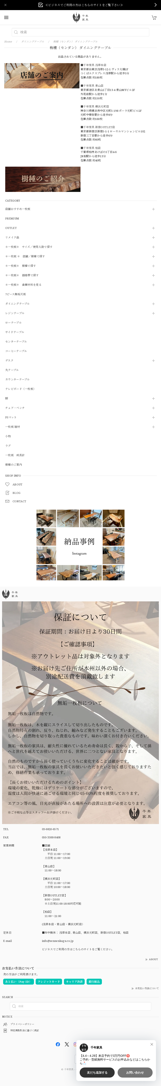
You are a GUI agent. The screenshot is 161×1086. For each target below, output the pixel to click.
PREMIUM (12, 218)
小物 (8, 436)
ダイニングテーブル (17, 304)
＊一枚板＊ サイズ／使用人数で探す (28, 247)
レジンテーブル (14, 313)
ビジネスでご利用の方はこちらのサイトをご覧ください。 (78, 949)
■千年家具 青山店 (92, 86)
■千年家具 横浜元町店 (94, 106)
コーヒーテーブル (16, 351)
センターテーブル (16, 341)
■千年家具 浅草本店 (93, 65)
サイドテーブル (14, 332)
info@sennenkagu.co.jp (58, 941)
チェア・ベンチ (15, 408)
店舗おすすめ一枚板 (17, 209)
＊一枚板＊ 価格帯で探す (22, 275)
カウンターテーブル (17, 379)
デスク (9, 360)
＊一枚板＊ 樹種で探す (20, 266)
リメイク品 (12, 237)
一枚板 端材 (12, 427)
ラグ (8, 446)
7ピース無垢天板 (15, 294)
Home (8, 41)
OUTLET (11, 228)
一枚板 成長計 (15, 455)
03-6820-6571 (50, 829)
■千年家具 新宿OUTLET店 (97, 127)
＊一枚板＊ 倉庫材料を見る (23, 285)
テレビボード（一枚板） (20, 389)
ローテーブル (13, 322)
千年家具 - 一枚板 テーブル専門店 (82, 1069)
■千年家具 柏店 (90, 148)
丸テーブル (12, 370)
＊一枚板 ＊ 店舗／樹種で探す (25, 256)
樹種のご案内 (13, 465)
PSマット (11, 417)
